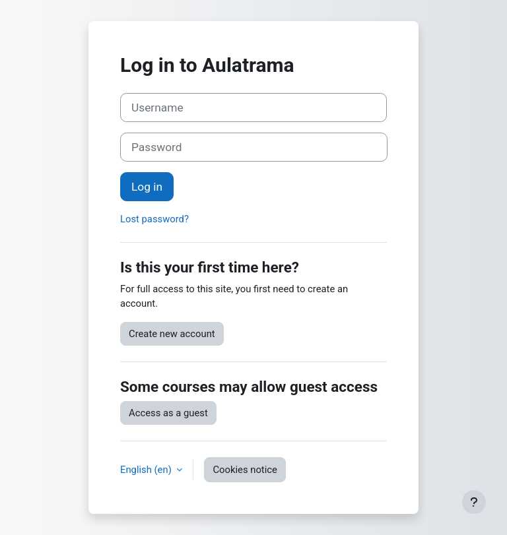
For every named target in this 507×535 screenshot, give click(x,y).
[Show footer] (474, 502)
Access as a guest (168, 413)
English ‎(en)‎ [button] (147, 470)
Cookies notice (245, 470)
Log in (146, 186)
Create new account (172, 334)
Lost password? (154, 219)
